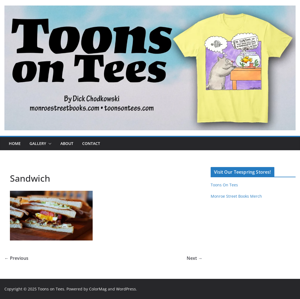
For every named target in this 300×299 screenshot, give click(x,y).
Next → (194, 258)
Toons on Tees (51, 289)
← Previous (16, 258)
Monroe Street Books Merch (236, 196)
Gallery (38, 143)
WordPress (126, 289)
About (66, 143)
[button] (49, 143)
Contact (91, 143)
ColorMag (98, 289)
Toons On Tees (224, 184)
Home (15, 143)
